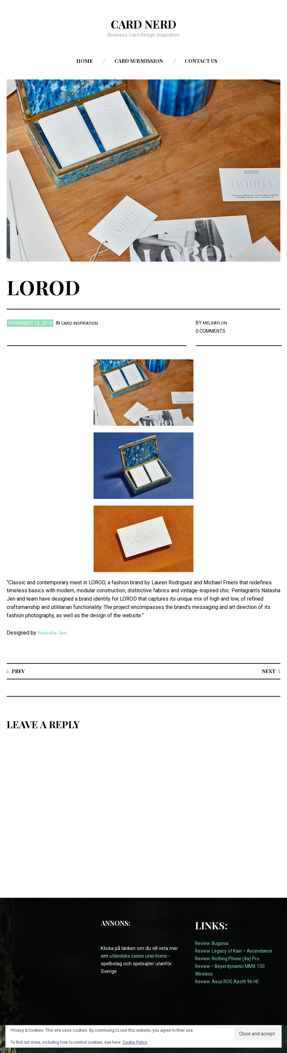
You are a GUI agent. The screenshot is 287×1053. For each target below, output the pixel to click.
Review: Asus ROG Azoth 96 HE (229, 982)
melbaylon (216, 322)
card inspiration (81, 323)
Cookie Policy (135, 1042)
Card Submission (139, 61)
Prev (19, 670)
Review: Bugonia (212, 944)
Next (267, 670)
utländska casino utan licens (140, 956)
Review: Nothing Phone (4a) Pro (229, 959)
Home (84, 61)
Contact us (201, 61)
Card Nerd (143, 24)
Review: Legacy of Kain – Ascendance (236, 951)
